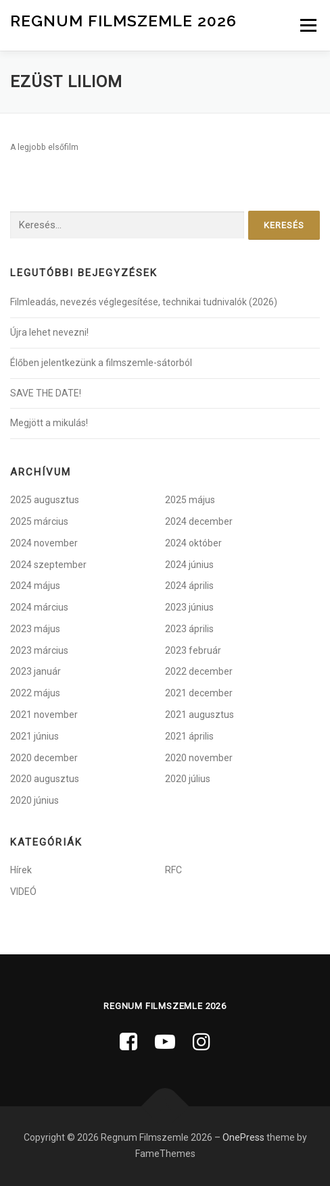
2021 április (189, 736)
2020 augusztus (44, 778)
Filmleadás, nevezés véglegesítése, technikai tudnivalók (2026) (143, 301)
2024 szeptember (48, 564)
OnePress (243, 1137)
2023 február (193, 650)
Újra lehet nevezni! (49, 332)
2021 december (199, 693)
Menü (307, 25)
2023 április (189, 628)
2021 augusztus (199, 714)
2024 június (189, 564)
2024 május (35, 585)
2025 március (39, 521)
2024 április (189, 585)
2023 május (35, 628)
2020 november (199, 757)
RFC (173, 870)
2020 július (187, 778)
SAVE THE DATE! (45, 393)
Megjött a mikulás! (49, 422)
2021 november (44, 714)
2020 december (44, 757)
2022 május (35, 693)
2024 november (44, 543)
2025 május (190, 499)
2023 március (39, 650)
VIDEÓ (23, 891)
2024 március (39, 607)
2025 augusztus (44, 499)
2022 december (199, 671)
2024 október (193, 543)
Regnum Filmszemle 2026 (123, 20)
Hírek (21, 870)
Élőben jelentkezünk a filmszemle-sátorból (101, 362)
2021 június (34, 736)
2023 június (189, 607)
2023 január (35, 671)
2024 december (199, 521)
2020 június (34, 800)
